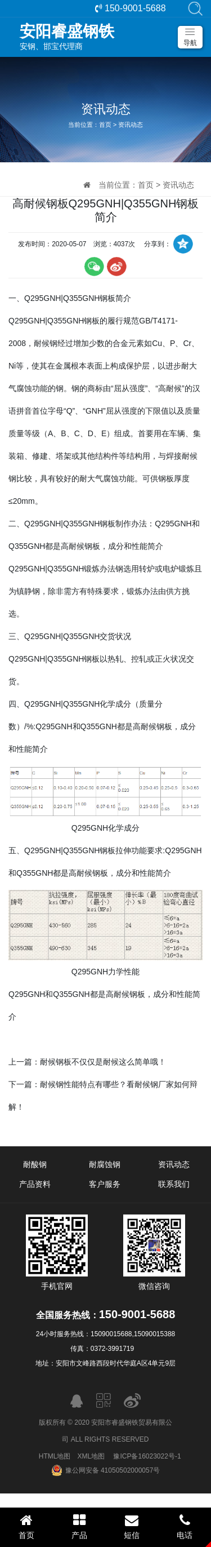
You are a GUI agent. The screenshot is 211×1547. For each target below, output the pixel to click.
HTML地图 (55, 1456)
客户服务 (104, 1184)
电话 (184, 1526)
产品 (79, 1526)
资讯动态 (130, 124)
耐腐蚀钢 (104, 1164)
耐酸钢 (35, 1164)
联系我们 (174, 1184)
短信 (132, 1526)
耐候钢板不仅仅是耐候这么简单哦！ (103, 1061)
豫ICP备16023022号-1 (147, 1456)
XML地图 (91, 1456)
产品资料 (35, 1184)
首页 (105, 124)
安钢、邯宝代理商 (111, 36)
